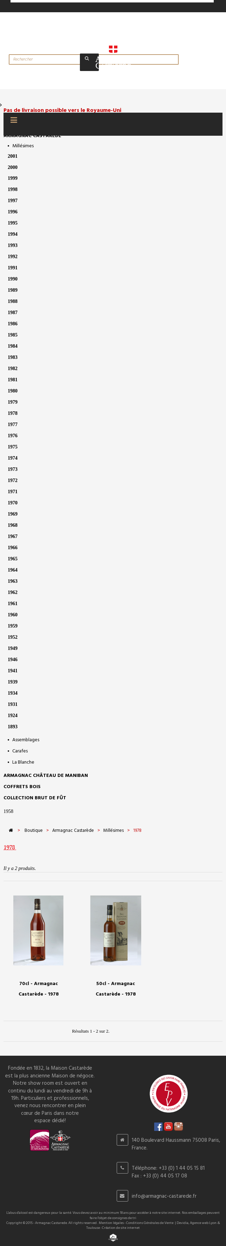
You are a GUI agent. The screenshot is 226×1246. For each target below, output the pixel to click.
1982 (13, 368)
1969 (13, 514)
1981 (13, 379)
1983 (13, 357)
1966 (13, 547)
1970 (13, 502)
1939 (13, 682)
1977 (13, 424)
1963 (13, 581)
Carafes (20, 751)
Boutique (34, 830)
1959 (13, 626)
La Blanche (23, 762)
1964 (13, 570)
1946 (13, 659)
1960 (13, 614)
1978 (13, 413)
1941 (13, 670)
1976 (13, 435)
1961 (13, 603)
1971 (13, 491)
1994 (13, 234)
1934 (13, 693)
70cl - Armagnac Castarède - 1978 (39, 989)
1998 (13, 189)
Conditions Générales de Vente (149, 1223)
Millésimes (23, 146)
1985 (13, 335)
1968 (13, 525)
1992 (13, 256)
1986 (13, 323)
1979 (13, 402)
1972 (13, 480)
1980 (13, 391)
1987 (13, 312)
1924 (13, 715)
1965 (13, 558)
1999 (13, 178)
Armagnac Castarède (32, 136)
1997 (13, 200)
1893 (13, 726)
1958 (8, 811)
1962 (13, 592)
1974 (13, 458)
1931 (13, 704)
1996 (13, 211)
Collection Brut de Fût (35, 798)
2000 (13, 167)
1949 (13, 648)
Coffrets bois (22, 787)
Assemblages (25, 740)
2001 (13, 156)
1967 (13, 536)
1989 (13, 290)
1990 (13, 279)
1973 (13, 469)
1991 (13, 267)
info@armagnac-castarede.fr (164, 1196)
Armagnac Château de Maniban (46, 776)
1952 (13, 637)
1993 (13, 245)
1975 (13, 446)
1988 (13, 301)
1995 (13, 223)
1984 (13, 346)
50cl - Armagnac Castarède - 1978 (116, 989)
